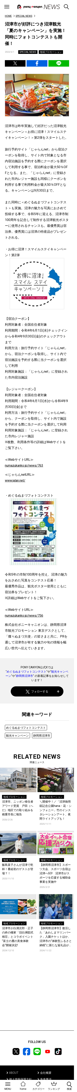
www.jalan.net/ (15, 480)
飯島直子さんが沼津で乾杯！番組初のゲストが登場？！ (17, 869)
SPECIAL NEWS (24, 16)
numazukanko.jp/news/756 (24, 615)
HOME (8, 16)
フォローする (37, 691)
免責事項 (45, 1079)
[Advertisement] (37, 997)
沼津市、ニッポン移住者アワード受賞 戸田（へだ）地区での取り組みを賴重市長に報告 (17, 808)
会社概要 (45, 1072)
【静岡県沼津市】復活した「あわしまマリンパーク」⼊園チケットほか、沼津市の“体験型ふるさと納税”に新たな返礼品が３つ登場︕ (56, 937)
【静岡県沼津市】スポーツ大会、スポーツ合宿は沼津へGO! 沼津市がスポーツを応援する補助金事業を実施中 (55, 873)
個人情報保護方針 (20, 1079)
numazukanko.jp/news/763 (24, 465)
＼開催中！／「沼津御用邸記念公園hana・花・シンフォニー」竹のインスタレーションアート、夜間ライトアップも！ (56, 810)
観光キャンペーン (17, 735)
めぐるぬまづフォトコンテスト (26, 671)
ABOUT (13, 1072)
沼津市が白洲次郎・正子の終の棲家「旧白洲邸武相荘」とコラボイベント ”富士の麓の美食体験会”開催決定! (17, 937)
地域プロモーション (51, 52)
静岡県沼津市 (24, 675)
